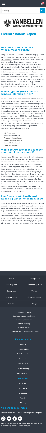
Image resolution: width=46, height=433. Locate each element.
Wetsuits (23, 398)
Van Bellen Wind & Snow (27, 423)
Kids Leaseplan (11, 297)
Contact (11, 303)
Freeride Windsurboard (36, 69)
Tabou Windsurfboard (11, 145)
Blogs (34, 303)
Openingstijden (34, 278)
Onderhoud (11, 291)
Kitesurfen (23, 393)
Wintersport (23, 383)
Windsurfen (23, 388)
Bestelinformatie (23, 354)
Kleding (23, 403)
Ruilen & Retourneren (34, 297)
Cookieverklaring (23, 368)
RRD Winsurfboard (10, 133)
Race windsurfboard (16, 69)
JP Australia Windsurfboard (13, 138)
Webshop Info (11, 285)
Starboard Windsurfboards (13, 140)
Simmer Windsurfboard (12, 143)
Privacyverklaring (23, 373)
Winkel (11, 278)
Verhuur (35, 291)
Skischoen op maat (34, 285)
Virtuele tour (23, 364)
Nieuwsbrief (23, 359)
